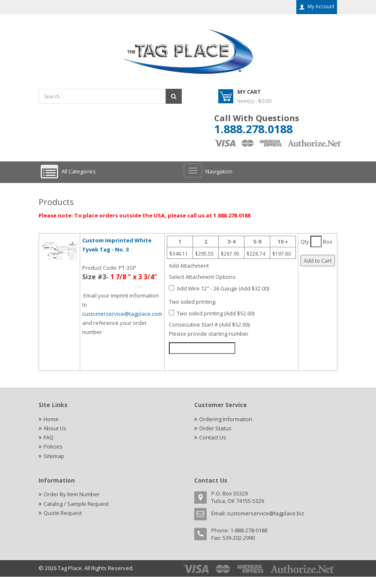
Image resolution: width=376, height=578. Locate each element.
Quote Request (63, 515)
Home (51, 419)
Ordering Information (225, 419)
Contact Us (212, 438)
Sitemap (54, 457)
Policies (53, 447)
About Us (55, 428)
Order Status (215, 428)
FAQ (49, 438)
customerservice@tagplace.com (122, 313)
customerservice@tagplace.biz (265, 515)
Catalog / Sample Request (76, 505)
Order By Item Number (72, 496)
